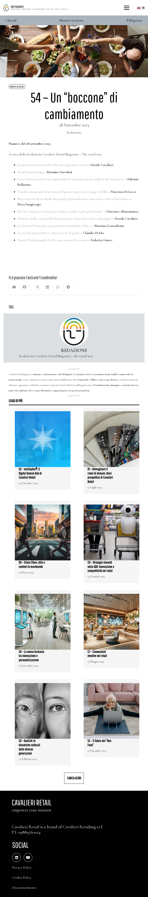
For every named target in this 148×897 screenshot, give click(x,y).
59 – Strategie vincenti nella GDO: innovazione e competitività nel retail (100, 566)
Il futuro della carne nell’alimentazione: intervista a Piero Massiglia (64, 218)
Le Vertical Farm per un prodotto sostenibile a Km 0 (54, 226)
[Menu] (126, 8)
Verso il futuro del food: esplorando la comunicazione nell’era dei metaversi (70, 179)
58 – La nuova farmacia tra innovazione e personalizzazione (31, 656)
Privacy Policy (22, 867)
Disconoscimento (24, 887)
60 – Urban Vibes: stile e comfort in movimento (32, 564)
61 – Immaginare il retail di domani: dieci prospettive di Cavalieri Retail (100, 475)
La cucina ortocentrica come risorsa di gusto (48, 233)
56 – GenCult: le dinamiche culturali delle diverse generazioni (29, 747)
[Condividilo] (24, 286)
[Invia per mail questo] (14, 286)
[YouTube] (28, 857)
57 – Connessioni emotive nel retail (97, 654)
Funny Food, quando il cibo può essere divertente (52, 240)
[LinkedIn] (16, 857)
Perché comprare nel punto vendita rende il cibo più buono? (60, 211)
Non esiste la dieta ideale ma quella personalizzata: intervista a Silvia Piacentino (73, 199)
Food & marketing (30, 172)
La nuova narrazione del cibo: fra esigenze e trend (52, 165)
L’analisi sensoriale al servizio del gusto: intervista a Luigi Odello (62, 192)
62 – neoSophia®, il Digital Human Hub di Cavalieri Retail (30, 473)
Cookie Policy (21, 877)
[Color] (35, 7)
